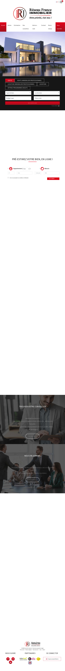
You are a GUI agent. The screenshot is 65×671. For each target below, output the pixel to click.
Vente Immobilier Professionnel (29, 80)
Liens (40, 649)
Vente (10, 80)
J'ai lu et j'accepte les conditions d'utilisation (19, 177)
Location (43, 84)
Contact (43, 25)
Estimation (17, 25)
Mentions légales (28, 649)
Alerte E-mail (34, 27)
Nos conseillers (26, 27)
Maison (45, 168)
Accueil (3, 25)
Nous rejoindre (59, 27)
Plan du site (22, 649)
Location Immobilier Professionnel (21, 84)
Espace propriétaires (52, 659)
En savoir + (32, 436)
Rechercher (32, 103)
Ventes (9, 25)
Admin (44, 649)
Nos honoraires (35, 649)
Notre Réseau (50, 27)
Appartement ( (15, 168)
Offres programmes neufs (18, 88)
